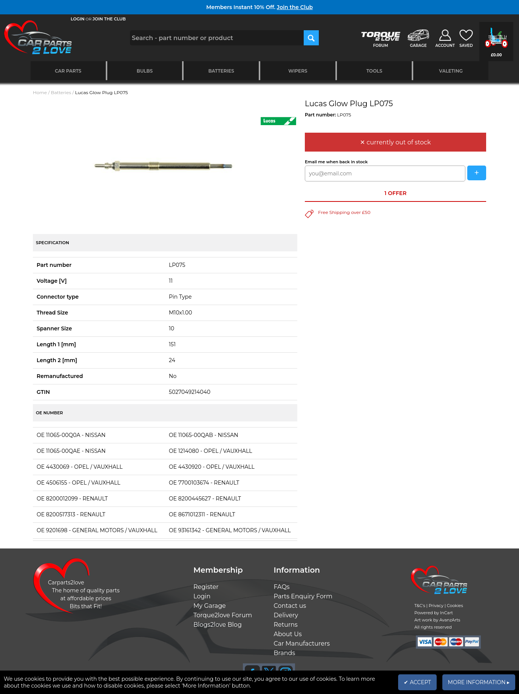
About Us (288, 634)
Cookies (455, 605)
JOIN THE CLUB (109, 19)
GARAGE (418, 45)
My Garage (209, 605)
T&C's (419, 605)
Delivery (286, 615)
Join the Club (295, 7)
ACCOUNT (445, 45)
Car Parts (68, 71)
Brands (284, 653)
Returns (286, 624)
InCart (446, 612)
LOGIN (78, 19)
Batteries (221, 71)
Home (40, 92)
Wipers (297, 71)
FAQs (282, 586)
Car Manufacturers (302, 643)
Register (206, 586)
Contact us (290, 605)
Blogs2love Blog (217, 624)
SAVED (466, 45)
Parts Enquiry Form (303, 596)
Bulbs (145, 71)
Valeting (451, 71)
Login (201, 596)
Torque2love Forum (222, 615)
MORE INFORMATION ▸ (479, 682)
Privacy (436, 605)
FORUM (380, 45)
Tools (374, 71)
